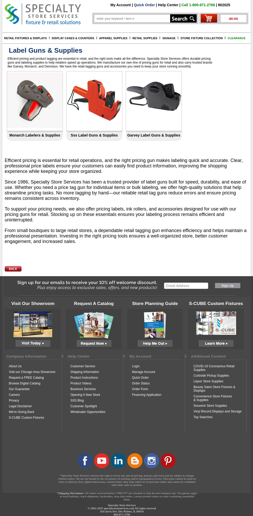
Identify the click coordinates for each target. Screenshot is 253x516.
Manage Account (143, 372)
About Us (15, 366)
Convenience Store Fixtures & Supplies (213, 398)
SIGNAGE (169, 38)
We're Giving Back (21, 412)
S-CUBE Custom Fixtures (26, 417)
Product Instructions (84, 377)
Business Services (83, 389)
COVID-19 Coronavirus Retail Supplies (214, 368)
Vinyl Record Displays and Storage (218, 411)
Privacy (14, 400)
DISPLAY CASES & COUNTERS (73, 38)
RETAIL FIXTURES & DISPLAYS (25, 38)
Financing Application (146, 395)
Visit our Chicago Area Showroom (32, 372)
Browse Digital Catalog (24, 383)
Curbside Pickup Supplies (211, 375)
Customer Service (82, 366)
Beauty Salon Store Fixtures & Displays (214, 388)
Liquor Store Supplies (208, 381)
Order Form (140, 389)
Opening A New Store (85, 395)
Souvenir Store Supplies (210, 406)
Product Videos (80, 383)
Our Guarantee (19, 389)
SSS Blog (77, 400)
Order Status (141, 383)
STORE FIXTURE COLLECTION (202, 38)
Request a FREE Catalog (26, 377)
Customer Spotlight (83, 406)
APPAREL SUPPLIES (113, 38)
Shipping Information (84, 372)
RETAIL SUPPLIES (144, 38)
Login (135, 366)
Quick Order (144, 5)
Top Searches (203, 417)
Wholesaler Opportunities (87, 412)
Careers (14, 395)
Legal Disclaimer (20, 406)
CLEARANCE (236, 38)
